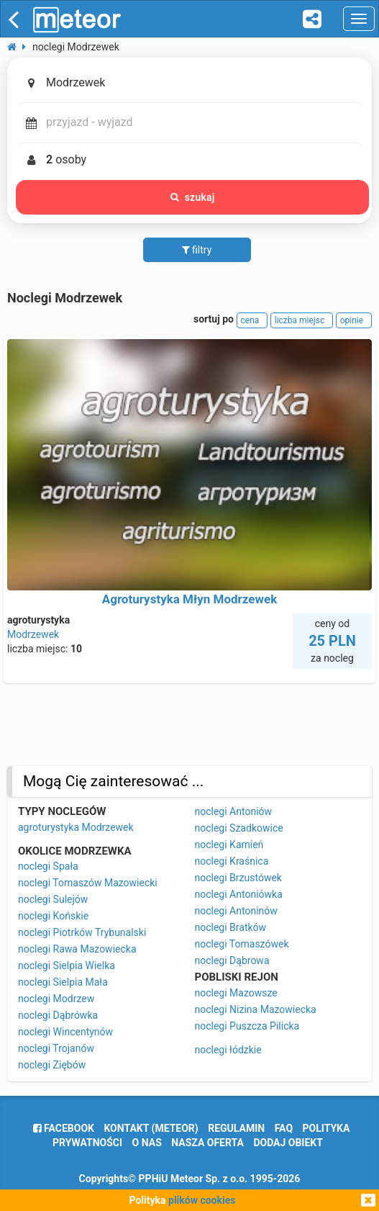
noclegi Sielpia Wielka (66, 965)
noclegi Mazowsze (236, 993)
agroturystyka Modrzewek (76, 827)
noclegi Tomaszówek (242, 944)
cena (252, 320)
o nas (147, 1142)
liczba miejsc (302, 320)
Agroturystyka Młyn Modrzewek (189, 599)
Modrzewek (33, 634)
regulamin (236, 1128)
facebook (63, 1128)
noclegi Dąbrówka (58, 1015)
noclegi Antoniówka (239, 894)
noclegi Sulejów (53, 899)
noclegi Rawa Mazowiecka (77, 949)
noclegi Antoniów (234, 811)
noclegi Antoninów (236, 911)
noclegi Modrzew (56, 998)
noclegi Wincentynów (65, 1031)
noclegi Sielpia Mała (63, 982)
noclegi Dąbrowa (232, 960)
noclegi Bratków (231, 927)
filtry (197, 250)
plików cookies (201, 1200)
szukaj (192, 197)
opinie (353, 320)
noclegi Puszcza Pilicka (247, 1026)
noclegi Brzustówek (238, 877)
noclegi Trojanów (56, 1048)
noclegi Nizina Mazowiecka (255, 1009)
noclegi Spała (48, 866)
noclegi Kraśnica (232, 861)
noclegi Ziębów (52, 1065)
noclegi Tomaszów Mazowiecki (87, 882)
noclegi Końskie (53, 916)
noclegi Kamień (229, 844)
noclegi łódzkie (228, 1049)
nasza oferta (207, 1142)
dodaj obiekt (288, 1142)
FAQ (284, 1128)
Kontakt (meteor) (151, 1128)
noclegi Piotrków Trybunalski (82, 932)
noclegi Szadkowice (239, 828)
